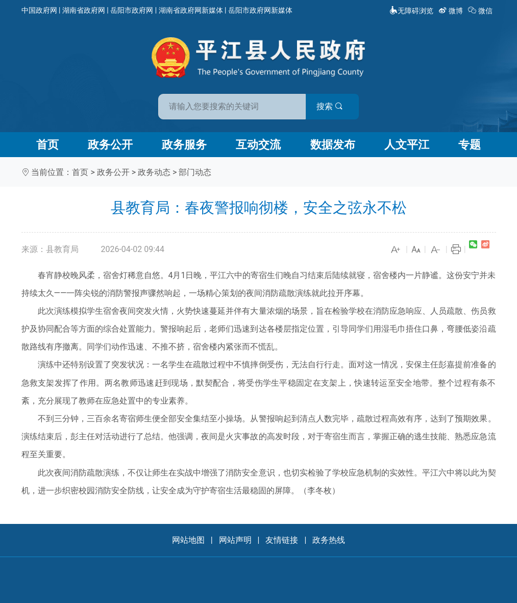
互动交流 (258, 144)
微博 (451, 11)
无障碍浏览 (411, 11)
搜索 (331, 106)
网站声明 (235, 540)
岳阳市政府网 (131, 10)
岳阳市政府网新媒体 (260, 10)
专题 (469, 144)
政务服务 (184, 144)
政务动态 (154, 172)
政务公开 (110, 144)
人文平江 (406, 144)
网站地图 (188, 540)
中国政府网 (39, 10)
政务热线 (328, 540)
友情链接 (281, 540)
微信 (481, 11)
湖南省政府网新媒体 (191, 10)
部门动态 (195, 172)
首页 (47, 144)
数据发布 (332, 144)
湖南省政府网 (83, 10)
